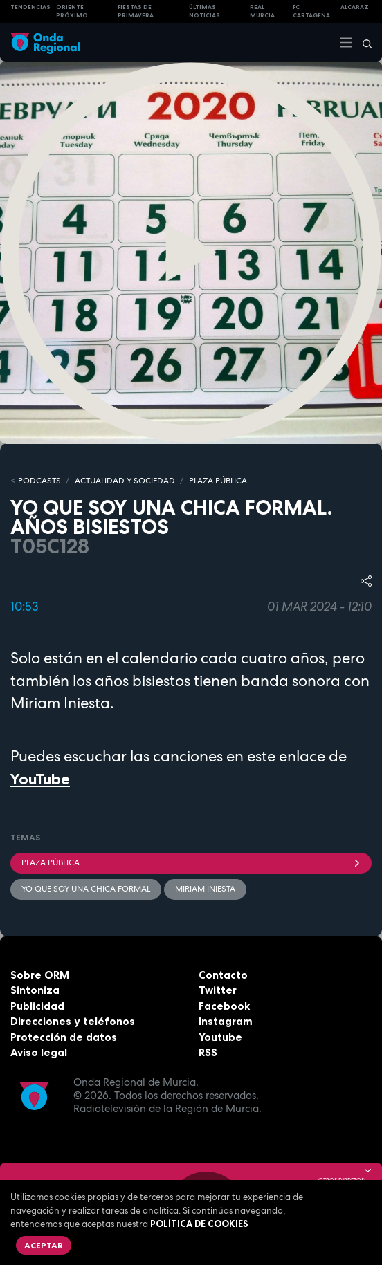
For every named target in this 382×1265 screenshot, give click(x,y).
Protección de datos (63, 1037)
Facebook (224, 1006)
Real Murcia (262, 11)
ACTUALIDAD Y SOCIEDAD (125, 480)
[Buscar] (363, 42)
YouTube (40, 779)
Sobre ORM (39, 974)
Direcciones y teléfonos (72, 1021)
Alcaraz (354, 6)
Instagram (226, 1021)
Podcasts (39, 480)
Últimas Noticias (204, 11)
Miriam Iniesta (205, 888)
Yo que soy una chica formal (85, 888)
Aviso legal (38, 1052)
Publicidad (37, 1006)
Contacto (223, 974)
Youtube (220, 1037)
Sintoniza (35, 990)
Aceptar (43, 1245)
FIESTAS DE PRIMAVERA (136, 11)
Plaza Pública (191, 862)
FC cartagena (311, 11)
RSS (208, 1052)
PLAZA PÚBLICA (218, 480)
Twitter (218, 990)
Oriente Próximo (72, 11)
